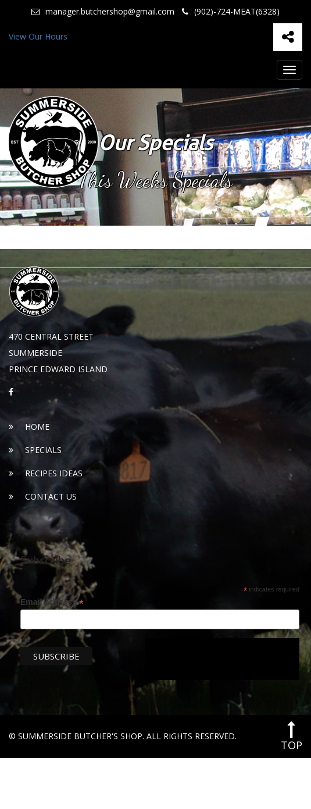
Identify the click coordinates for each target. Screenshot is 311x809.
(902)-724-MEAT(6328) (231, 12)
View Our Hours (38, 36)
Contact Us (43, 496)
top (291, 736)
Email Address (52, 602)
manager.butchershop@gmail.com (102, 12)
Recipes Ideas (46, 473)
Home (29, 426)
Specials (35, 449)
